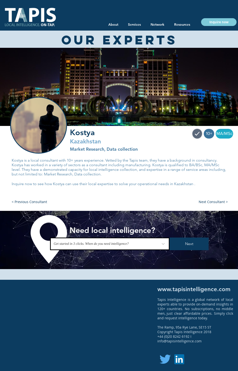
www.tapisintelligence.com (193, 289)
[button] (182, 24)
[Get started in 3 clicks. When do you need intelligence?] (110, 244)
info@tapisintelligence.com (179, 341)
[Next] (189, 244)
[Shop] (197, 134)
